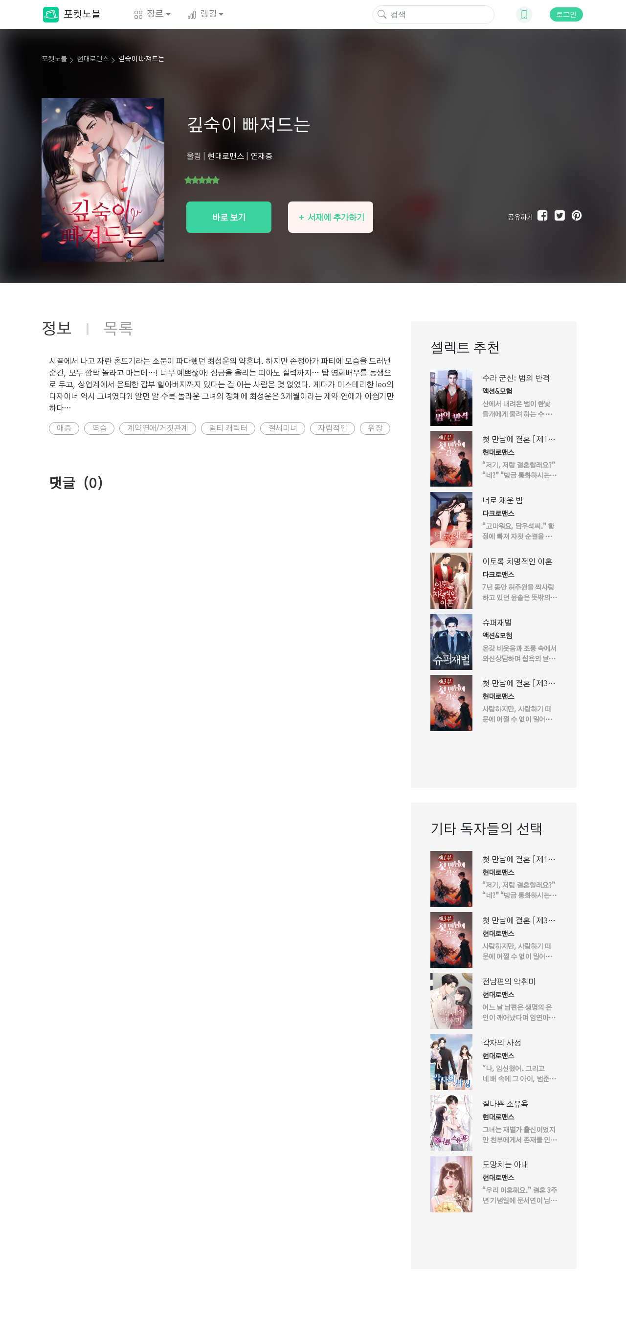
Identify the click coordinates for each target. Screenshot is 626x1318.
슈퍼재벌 (497, 623)
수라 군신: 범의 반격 (516, 378)
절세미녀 (282, 428)
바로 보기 (229, 218)
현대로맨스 (93, 59)
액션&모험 (497, 391)
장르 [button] (148, 14)
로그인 (566, 14)
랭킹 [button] (202, 14)
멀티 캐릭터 (228, 428)
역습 (99, 428)
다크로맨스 (498, 514)
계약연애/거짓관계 (157, 428)
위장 (375, 428)
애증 (64, 428)
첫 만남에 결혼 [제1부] (515, 441)
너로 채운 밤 (502, 501)
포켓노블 (72, 14)
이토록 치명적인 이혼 (517, 562)
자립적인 (332, 428)
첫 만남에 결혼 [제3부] (515, 685)
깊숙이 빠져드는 (141, 59)
